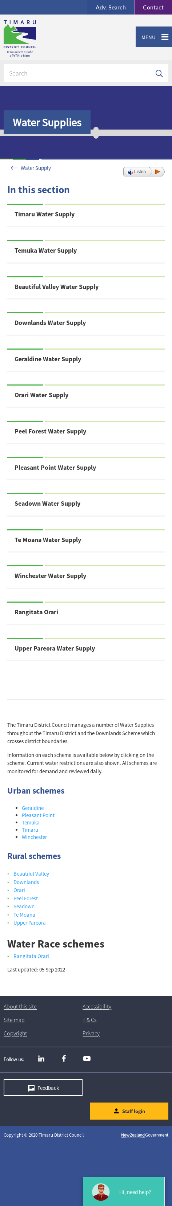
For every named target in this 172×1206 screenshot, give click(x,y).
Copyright (15, 1033)
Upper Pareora (29, 922)
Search (111, 7)
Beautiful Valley (31, 873)
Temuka (31, 822)
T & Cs (89, 1020)
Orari (19, 890)
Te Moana (24, 914)
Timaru (30, 829)
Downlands (26, 882)
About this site (20, 1006)
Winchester (34, 837)
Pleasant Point (38, 815)
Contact (149, 7)
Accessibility (97, 1006)
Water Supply (36, 168)
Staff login (133, 1111)
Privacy (91, 1033)
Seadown (24, 906)
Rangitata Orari (31, 956)
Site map (14, 1020)
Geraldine (33, 807)
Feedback (48, 1087)
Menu (146, 37)
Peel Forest (25, 898)
